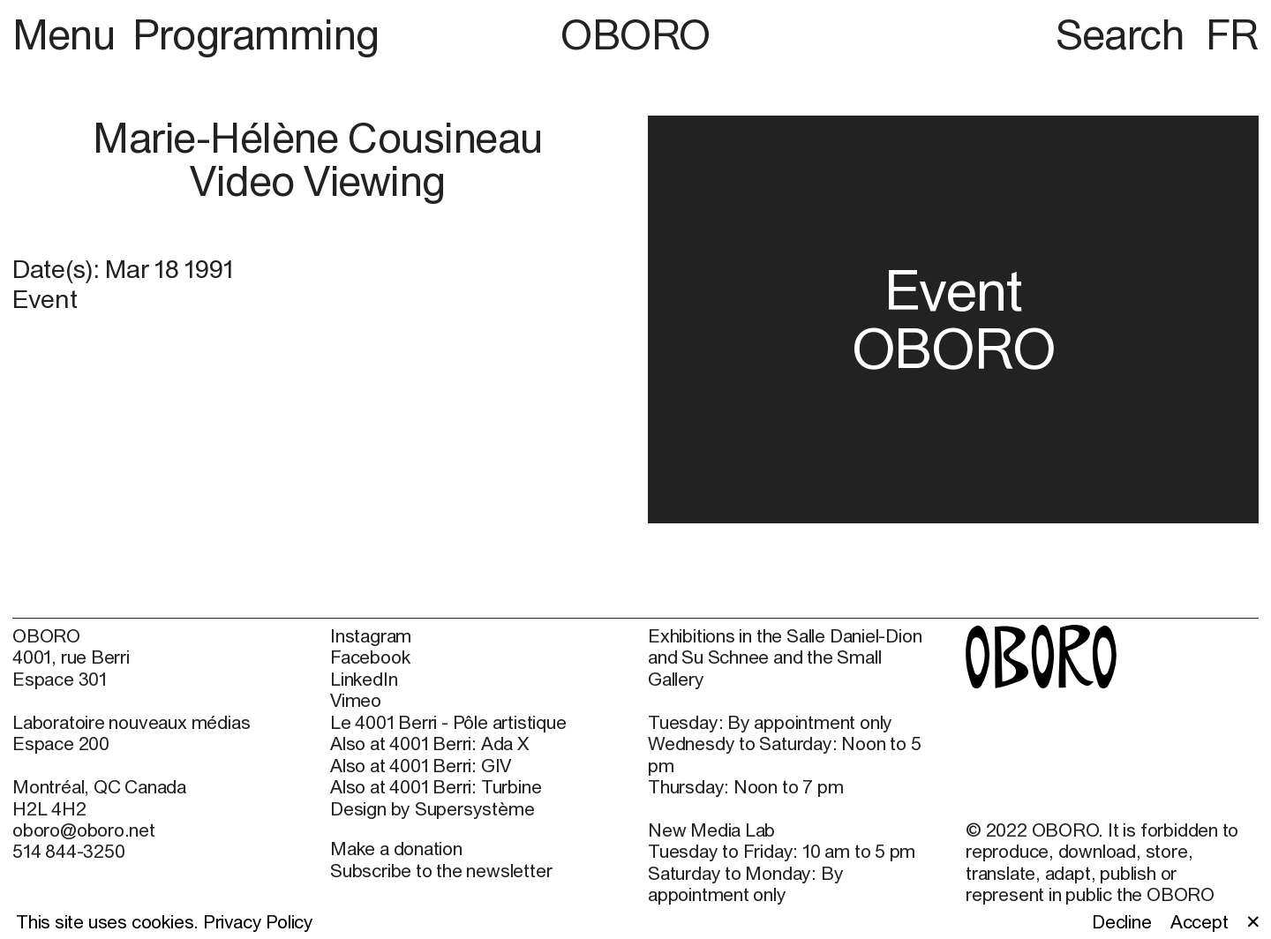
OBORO (635, 34)
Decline (1122, 921)
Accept (1199, 921)
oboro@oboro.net (83, 829)
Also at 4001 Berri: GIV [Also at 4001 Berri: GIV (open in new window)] (420, 765)
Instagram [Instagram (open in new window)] (370, 635)
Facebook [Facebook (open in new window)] (370, 656)
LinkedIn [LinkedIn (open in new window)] (363, 678)
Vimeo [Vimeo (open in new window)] (355, 699)
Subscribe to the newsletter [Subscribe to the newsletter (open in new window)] (441, 870)
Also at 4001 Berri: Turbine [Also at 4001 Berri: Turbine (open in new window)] (435, 786)
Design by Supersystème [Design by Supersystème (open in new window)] (432, 808)
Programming (256, 34)
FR (1232, 34)
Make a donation (396, 848)
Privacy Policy (258, 921)
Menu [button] (68, 34)
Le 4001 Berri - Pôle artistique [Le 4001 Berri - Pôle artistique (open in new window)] (448, 721)
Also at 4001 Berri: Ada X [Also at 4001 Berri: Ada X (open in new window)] (429, 743)
